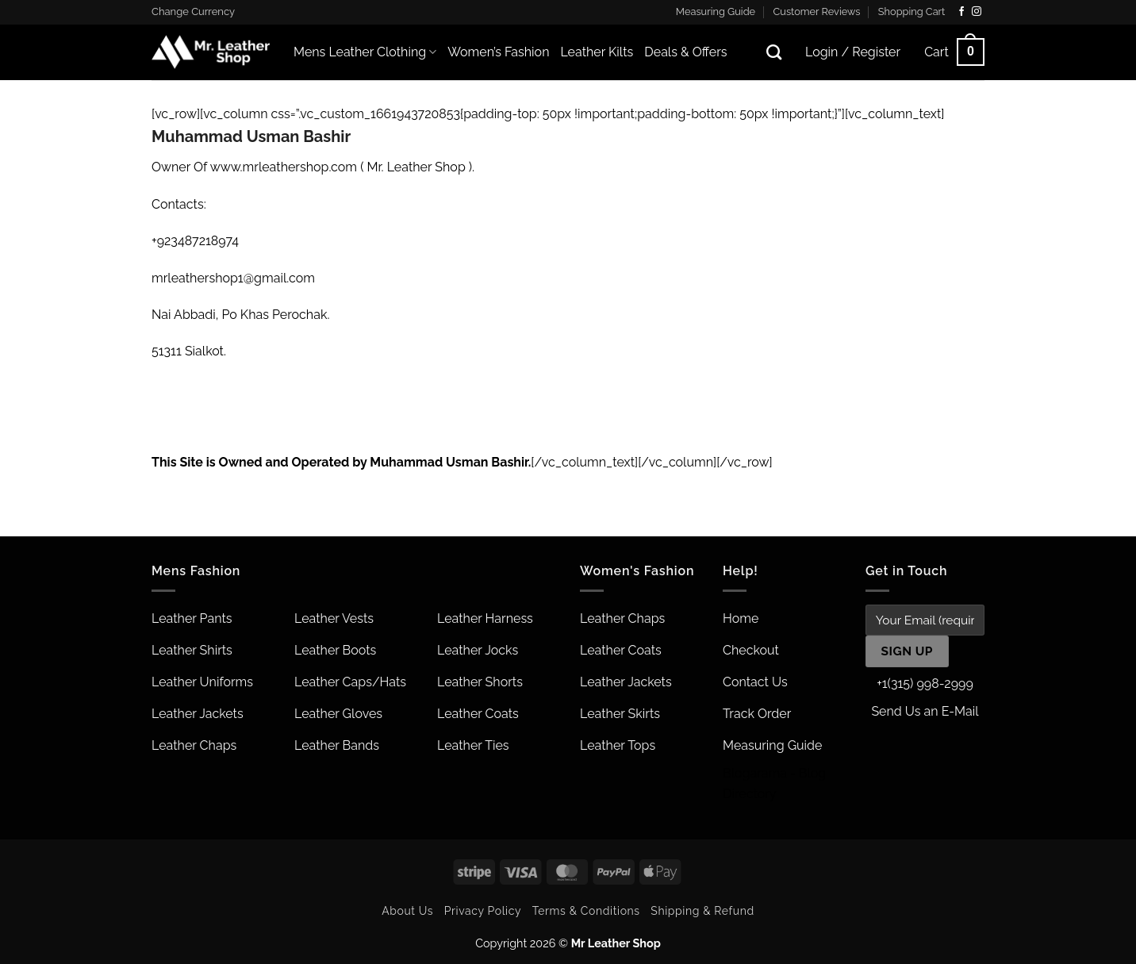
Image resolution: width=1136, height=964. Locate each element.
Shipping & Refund (702, 910)
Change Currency (193, 11)
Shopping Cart (912, 11)
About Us (407, 910)
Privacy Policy (482, 910)
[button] (954, 52)
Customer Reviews (817, 11)
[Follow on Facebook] (961, 11)
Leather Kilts (596, 52)
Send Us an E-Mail (924, 711)
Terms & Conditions (586, 910)
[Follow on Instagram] (976, 11)
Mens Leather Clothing (365, 52)
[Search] (773, 52)
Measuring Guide (715, 11)
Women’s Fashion (498, 52)
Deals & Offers (685, 52)
